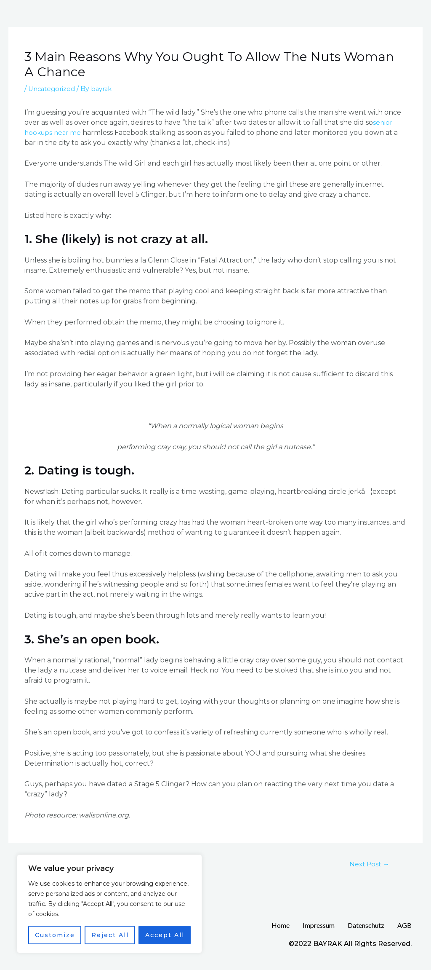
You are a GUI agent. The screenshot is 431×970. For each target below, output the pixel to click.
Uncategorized (53, 89)
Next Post (366, 864)
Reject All (110, 935)
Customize (55, 935)
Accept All (164, 935)
